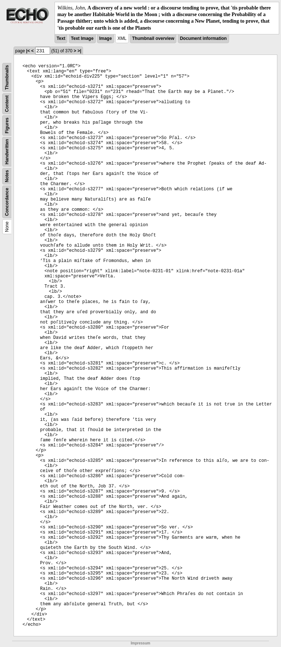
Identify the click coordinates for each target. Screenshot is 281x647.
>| (79, 50)
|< (28, 50)
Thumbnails (7, 77)
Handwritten (7, 151)
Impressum (140, 643)
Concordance (7, 202)
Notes (7, 176)
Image (105, 38)
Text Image (82, 38)
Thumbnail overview (153, 38)
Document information (203, 38)
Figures (7, 125)
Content (7, 103)
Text (61, 38)
